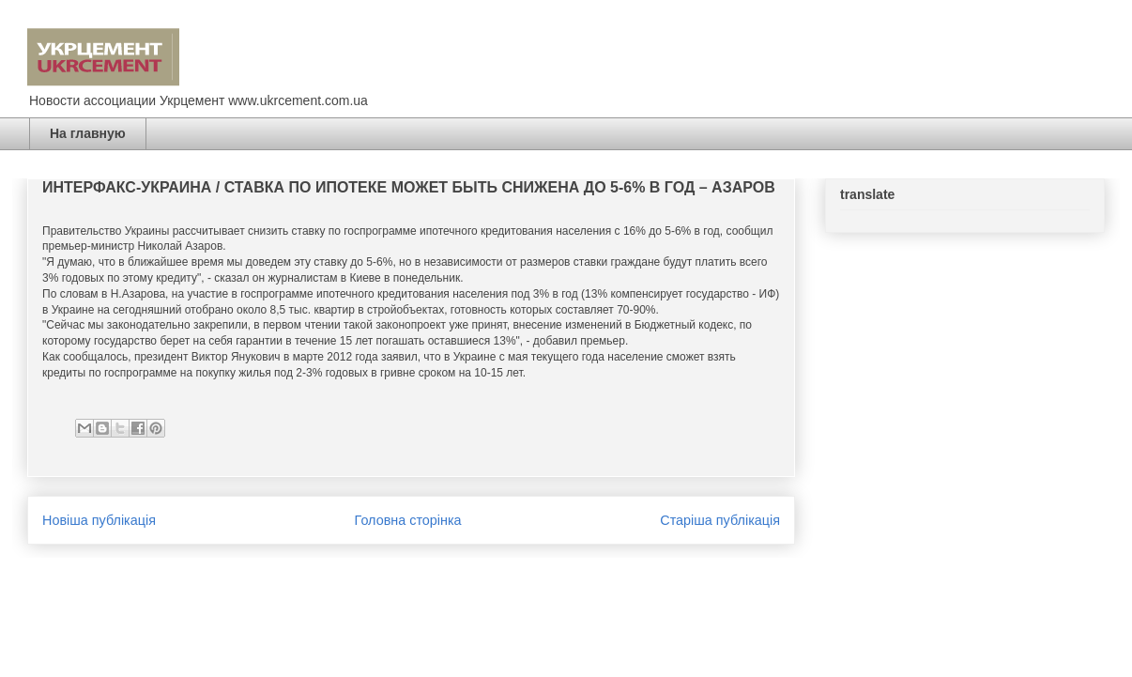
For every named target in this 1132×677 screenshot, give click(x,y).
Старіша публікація (720, 520)
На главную (88, 133)
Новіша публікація (99, 520)
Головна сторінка (408, 520)
